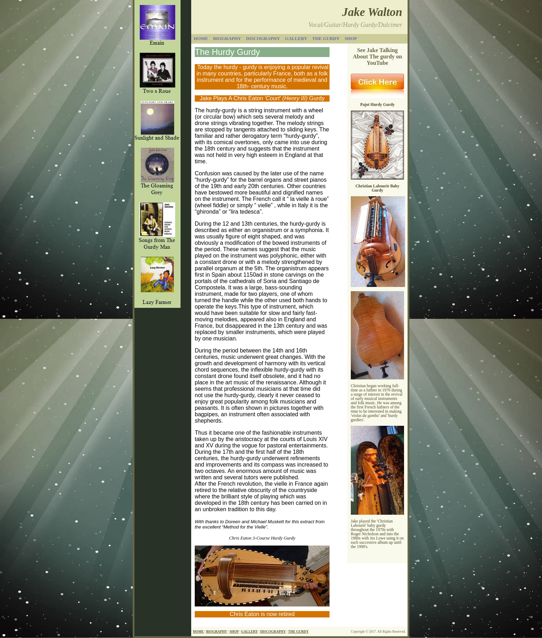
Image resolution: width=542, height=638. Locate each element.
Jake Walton (372, 11)
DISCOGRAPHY (273, 631)
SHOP (234, 631)
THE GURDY (298, 631)
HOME (198, 631)
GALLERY (249, 631)
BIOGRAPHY (216, 631)
